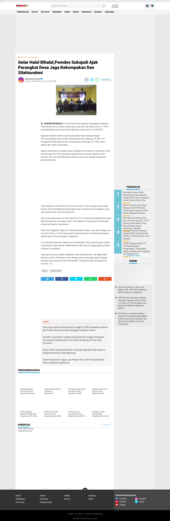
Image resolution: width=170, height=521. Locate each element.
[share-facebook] (86, 80)
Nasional (98, 12)
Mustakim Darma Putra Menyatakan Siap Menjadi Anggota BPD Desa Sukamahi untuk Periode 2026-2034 (136, 196)
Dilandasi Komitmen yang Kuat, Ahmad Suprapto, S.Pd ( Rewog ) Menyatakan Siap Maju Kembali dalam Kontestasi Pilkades (136, 223)
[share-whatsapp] (97, 80)
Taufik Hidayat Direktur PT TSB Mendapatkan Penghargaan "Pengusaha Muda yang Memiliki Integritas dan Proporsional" (136, 248)
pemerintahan (23, 12)
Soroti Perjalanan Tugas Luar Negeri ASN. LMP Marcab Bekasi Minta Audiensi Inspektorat (132, 290)
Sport (91, 499)
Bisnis (18, 496)
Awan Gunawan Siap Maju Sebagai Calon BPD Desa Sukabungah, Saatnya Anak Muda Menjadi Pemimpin (135, 209)
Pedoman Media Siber (94, 514)
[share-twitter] (92, 80)
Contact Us (79, 514)
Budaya (76, 12)
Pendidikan (57, 12)
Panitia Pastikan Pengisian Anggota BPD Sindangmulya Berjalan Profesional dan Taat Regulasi (136, 234)
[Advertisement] (85, 34)
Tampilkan (106, 425)
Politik (35, 12)
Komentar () (106, 80)
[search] (78, 6)
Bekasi (23, 57)
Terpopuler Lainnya (133, 256)
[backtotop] (85, 490)
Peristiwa (44, 499)
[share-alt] (47, 279)
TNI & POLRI (45, 12)
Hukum (67, 12)
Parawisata (86, 12)
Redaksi (70, 514)
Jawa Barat (109, 12)
